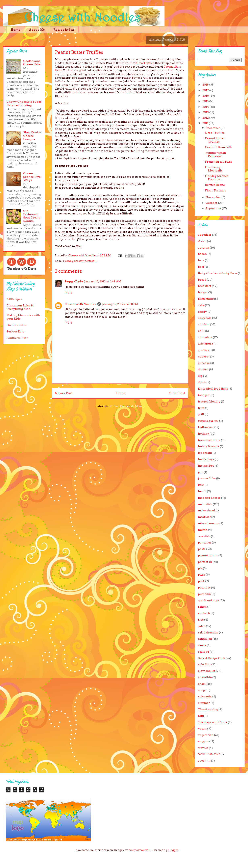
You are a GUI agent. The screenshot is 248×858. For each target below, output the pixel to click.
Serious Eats (15, 331)
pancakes (204, 542)
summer (204, 702)
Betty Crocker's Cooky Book (217, 273)
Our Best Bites (16, 325)
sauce (202, 645)
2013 (205, 112)
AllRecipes (14, 299)
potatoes (204, 587)
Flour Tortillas (215, 190)
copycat (203, 356)
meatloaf (204, 516)
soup (201, 690)
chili (201, 330)
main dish (205, 504)
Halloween (206, 427)
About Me (37, 29)
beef (201, 266)
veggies (203, 741)
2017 (205, 90)
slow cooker (206, 670)
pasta (202, 549)
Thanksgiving (208, 709)
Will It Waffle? (209, 754)
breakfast (204, 285)
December (213, 128)
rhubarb (204, 613)
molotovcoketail (139, 850)
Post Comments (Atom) (129, 406)
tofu (201, 715)
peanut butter (208, 555)
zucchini (204, 760)
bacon (202, 253)
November (214, 197)
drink (202, 382)
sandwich (205, 638)
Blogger (173, 850)
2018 (205, 84)
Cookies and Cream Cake (32, 62)
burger (203, 292)
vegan (202, 728)
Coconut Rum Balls (218, 147)
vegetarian (206, 735)
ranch (202, 606)
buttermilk (206, 298)
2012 (205, 117)
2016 (205, 95)
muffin (203, 529)
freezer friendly (209, 401)
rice (201, 619)
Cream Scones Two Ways (32, 177)
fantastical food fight (213, 388)
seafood (203, 651)
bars (201, 260)
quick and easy (208, 600)
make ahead (206, 510)
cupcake (204, 363)
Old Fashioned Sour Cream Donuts (31, 216)
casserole (205, 318)
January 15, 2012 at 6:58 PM (120, 304)
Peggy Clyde (74, 281)
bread (202, 279)
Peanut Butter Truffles (215, 140)
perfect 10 (90, 260)
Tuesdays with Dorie (212, 722)
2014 (205, 106)
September (214, 208)
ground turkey (208, 420)
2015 (205, 101)
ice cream (205, 452)
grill (201, 414)
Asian (202, 241)
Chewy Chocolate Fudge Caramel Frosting (24, 103)
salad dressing (208, 632)
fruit (201, 408)
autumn (203, 247)
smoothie (205, 677)
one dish (204, 536)
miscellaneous (208, 523)
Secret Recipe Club (211, 658)
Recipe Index (63, 29)
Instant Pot (206, 465)
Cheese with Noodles (80, 304)
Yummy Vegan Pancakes (215, 154)
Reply (68, 292)
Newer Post (64, 393)
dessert (78, 260)
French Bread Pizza (218, 161)
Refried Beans (215, 184)
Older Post (177, 393)
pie (200, 568)
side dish (204, 664)
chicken (203, 324)
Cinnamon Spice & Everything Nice (19, 307)
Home (15, 29)
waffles (203, 747)
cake (201, 305)
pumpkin (204, 594)
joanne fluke (207, 478)
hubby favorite (208, 446)
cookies (203, 350)
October (212, 202)
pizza (201, 574)
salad (201, 626)
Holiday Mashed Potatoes (217, 177)
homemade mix (209, 440)
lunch (202, 491)
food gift (204, 395)
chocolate (205, 337)
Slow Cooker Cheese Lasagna (32, 136)
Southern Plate (17, 338)
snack (202, 683)
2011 (205, 123)
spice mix (205, 696)
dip (200, 375)
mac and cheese (209, 497)
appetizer (205, 234)
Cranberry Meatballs (213, 168)
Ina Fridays (206, 459)
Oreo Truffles (145, 63)
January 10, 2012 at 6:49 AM (102, 281)
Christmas (205, 343)
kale (201, 484)
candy (69, 260)
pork (201, 581)
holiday (203, 433)
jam (200, 472)
